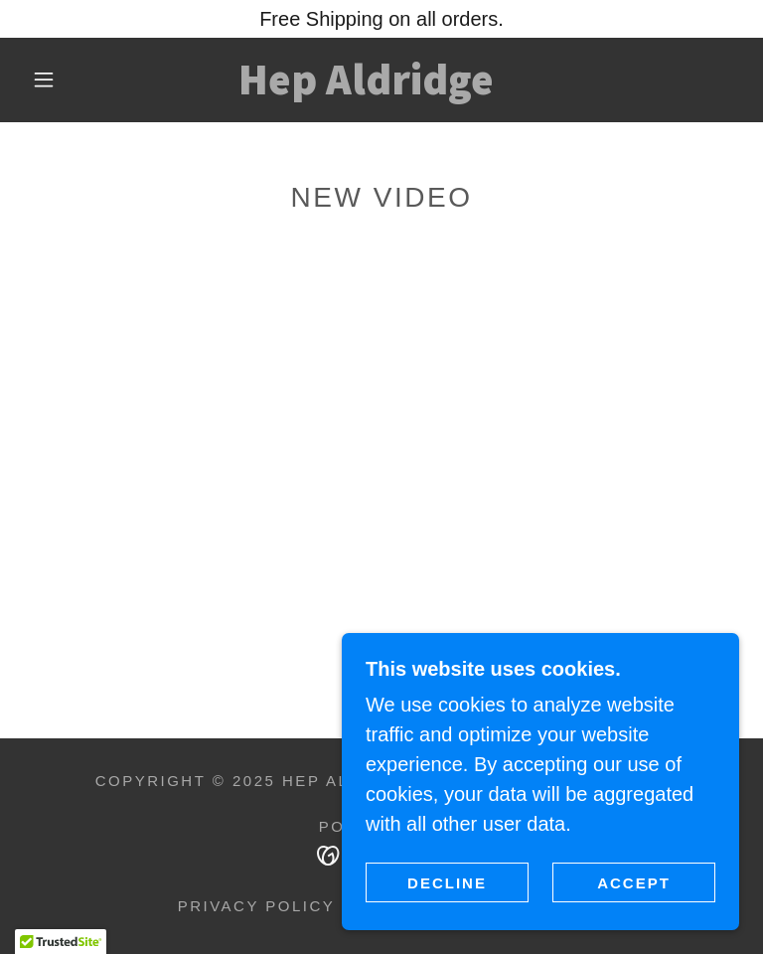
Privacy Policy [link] (257, 905)
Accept (634, 882)
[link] (365, 87)
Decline (447, 882)
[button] (44, 79)
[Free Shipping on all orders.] (381, 19)
